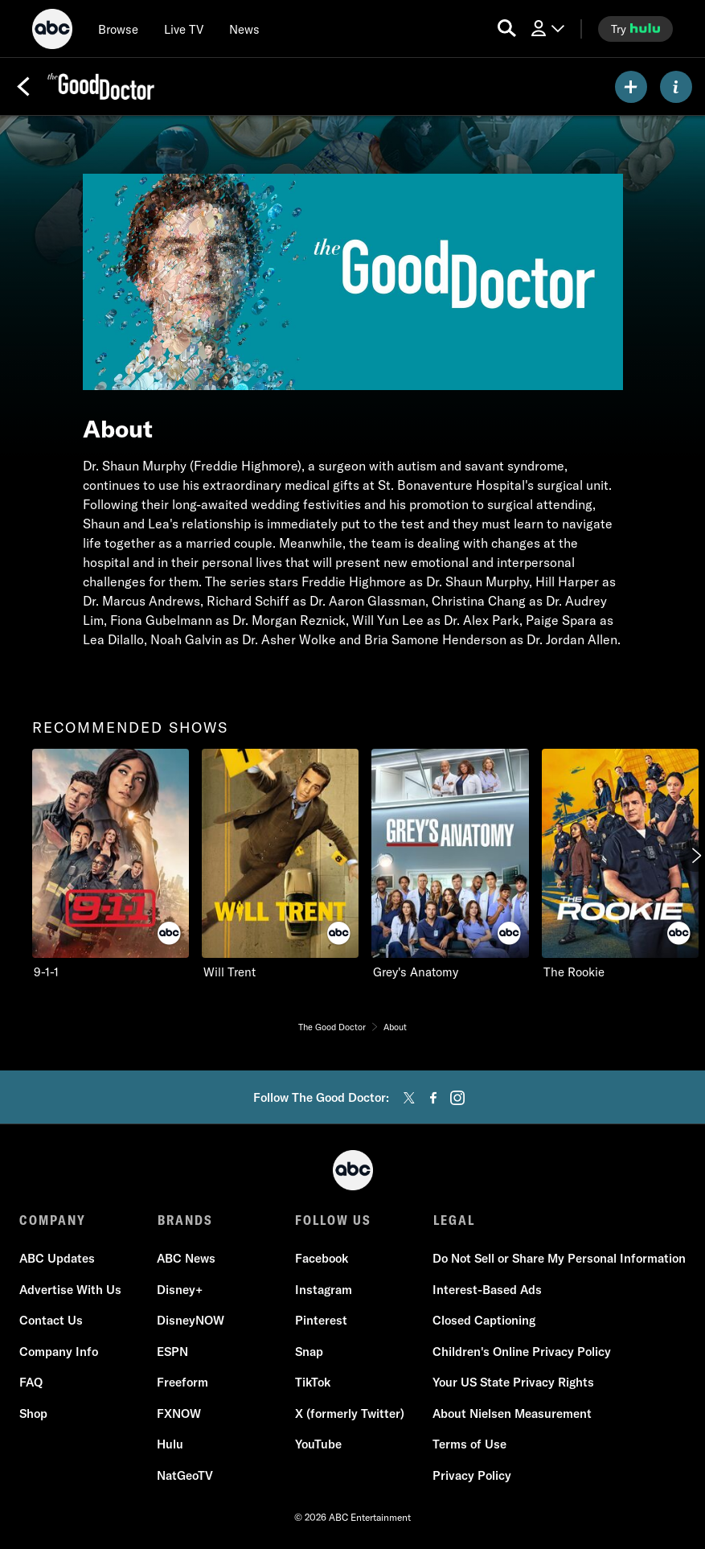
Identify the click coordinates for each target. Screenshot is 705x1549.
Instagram (323, 1289)
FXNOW (179, 1413)
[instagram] (457, 1098)
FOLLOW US (333, 1220)
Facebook (321, 1259)
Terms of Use (469, 1444)
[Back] (23, 87)
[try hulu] (635, 29)
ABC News (186, 1259)
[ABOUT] (676, 87)
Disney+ (180, 1289)
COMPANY (52, 1220)
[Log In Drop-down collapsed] (546, 28)
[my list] (631, 87)
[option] (110, 865)
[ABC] (52, 31)
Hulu (170, 1444)
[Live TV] (183, 29)
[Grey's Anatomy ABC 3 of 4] (449, 865)
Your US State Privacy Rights (513, 1383)
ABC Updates (57, 1259)
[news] (244, 29)
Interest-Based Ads (487, 1289)
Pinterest (321, 1321)
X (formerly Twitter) (349, 1413)
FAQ (31, 1383)
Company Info (58, 1351)
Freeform (182, 1383)
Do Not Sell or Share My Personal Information (559, 1259)
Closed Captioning (483, 1321)
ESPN (172, 1351)
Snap (309, 1351)
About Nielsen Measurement (512, 1413)
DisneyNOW (190, 1321)
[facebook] (433, 1098)
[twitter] (409, 1098)
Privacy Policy (471, 1475)
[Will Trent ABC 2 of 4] (280, 865)
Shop (33, 1413)
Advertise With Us (70, 1289)
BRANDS (184, 1220)
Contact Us (51, 1321)
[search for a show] (507, 28)
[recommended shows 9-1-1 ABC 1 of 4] (110, 865)
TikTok (312, 1383)
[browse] (118, 29)
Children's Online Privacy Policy (521, 1351)
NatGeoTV (185, 1475)
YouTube (318, 1444)
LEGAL (453, 1220)
